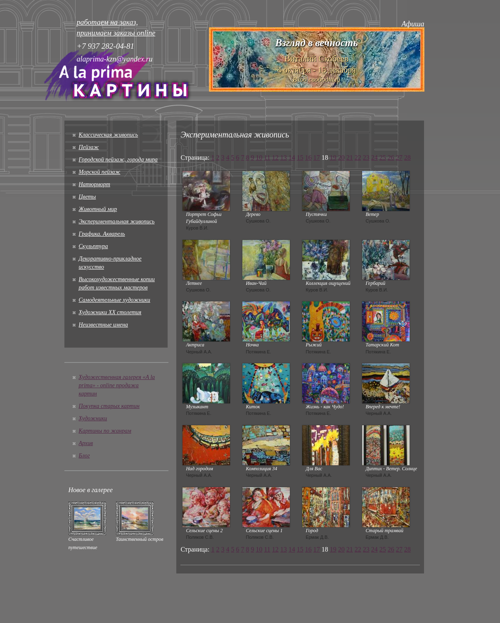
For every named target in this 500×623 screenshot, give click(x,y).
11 (267, 157)
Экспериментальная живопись (117, 221)
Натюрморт (94, 184)
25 (382, 157)
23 (366, 157)
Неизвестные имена (103, 325)
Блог (84, 455)
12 (275, 157)
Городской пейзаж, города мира (118, 159)
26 (391, 157)
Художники (93, 418)
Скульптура (93, 246)
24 (374, 157)
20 (341, 157)
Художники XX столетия (110, 312)
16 (308, 157)
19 (333, 157)
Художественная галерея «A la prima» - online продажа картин (117, 385)
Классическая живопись (108, 135)
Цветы (87, 197)
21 (349, 157)
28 (407, 157)
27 (399, 157)
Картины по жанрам (105, 431)
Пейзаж (89, 147)
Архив (86, 443)
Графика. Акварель (102, 234)
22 (358, 157)
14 (292, 157)
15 (300, 157)
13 (283, 157)
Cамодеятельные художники (114, 300)
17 (316, 157)
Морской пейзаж (100, 172)
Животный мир (98, 209)
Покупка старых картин (109, 406)
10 (259, 157)
